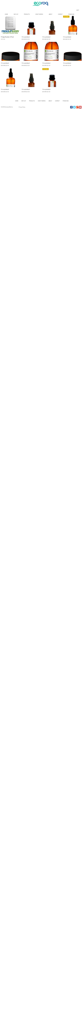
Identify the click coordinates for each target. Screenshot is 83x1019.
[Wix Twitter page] (74, 107)
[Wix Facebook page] (71, 107)
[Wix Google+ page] (77, 107)
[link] (78, 10)
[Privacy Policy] (22, 107)
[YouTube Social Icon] (80, 107)
